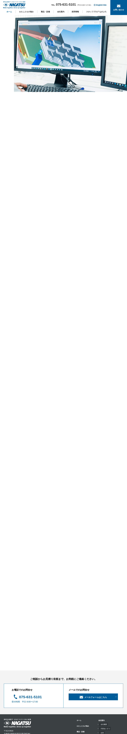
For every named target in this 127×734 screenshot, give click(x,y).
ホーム (9, 14)
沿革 (75, 699)
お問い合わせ (102, 692)
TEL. (70, 6)
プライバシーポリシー (106, 703)
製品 (53, 701)
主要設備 (55, 706)
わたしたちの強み (26, 14)
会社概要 (77, 690)
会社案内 (60, 14)
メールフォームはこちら (96, 665)
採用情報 (75, 14)
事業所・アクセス (81, 703)
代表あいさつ (79, 694)
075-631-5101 (34, 663)
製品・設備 (45, 14)
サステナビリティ (81, 711)
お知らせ (101, 698)
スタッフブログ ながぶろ (96, 14)
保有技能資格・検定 (82, 707)
